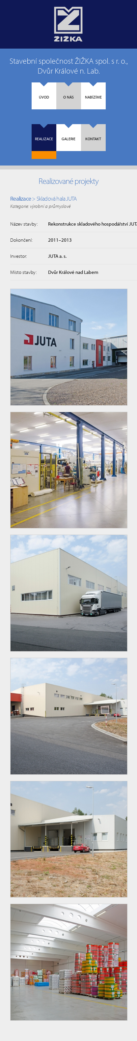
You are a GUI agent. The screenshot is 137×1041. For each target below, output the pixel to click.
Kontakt (93, 132)
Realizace (44, 132)
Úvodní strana (68, 24)
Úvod (44, 91)
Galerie (68, 132)
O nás (68, 91)
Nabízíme (93, 91)
